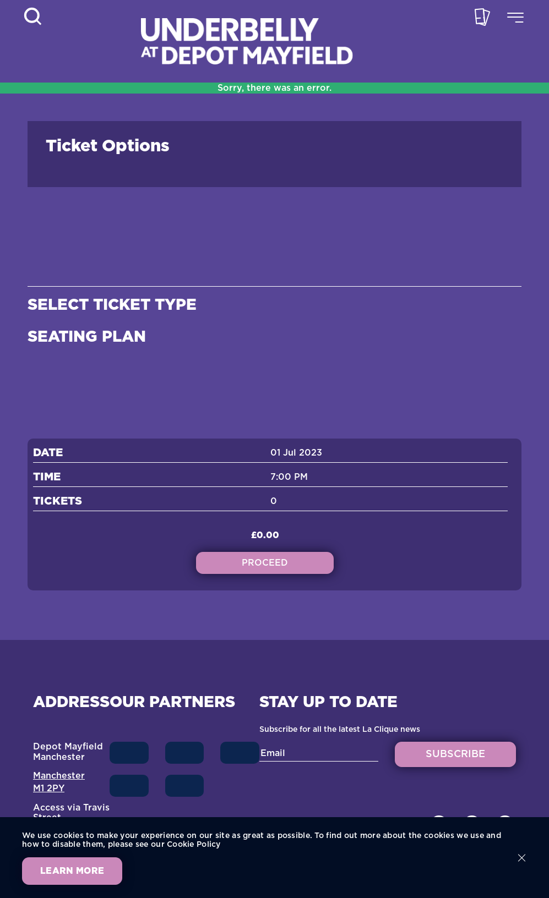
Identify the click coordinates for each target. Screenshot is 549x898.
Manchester (59, 775)
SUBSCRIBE (455, 754)
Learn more (72, 871)
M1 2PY (48, 788)
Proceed (265, 562)
